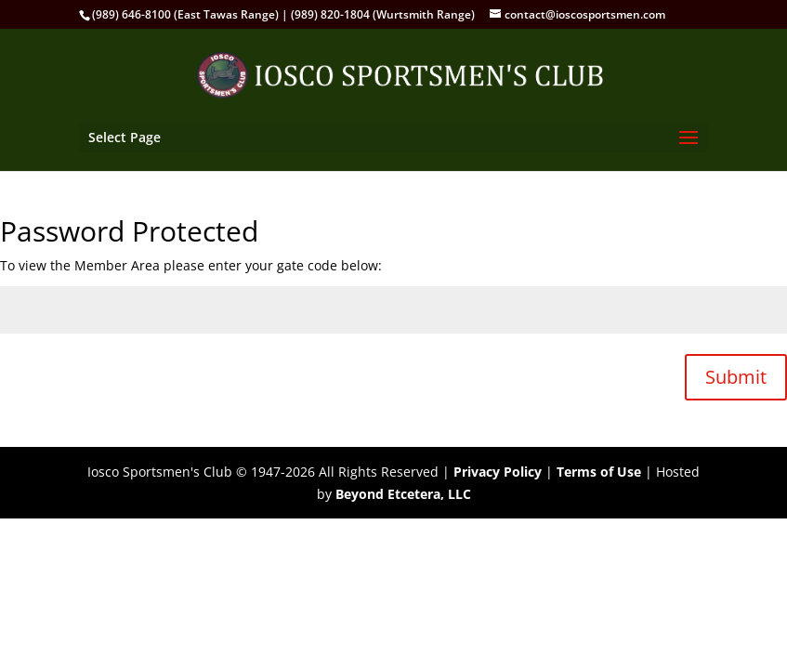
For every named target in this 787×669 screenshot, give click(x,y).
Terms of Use (599, 471)
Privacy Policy (497, 471)
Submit (736, 376)
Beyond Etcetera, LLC (403, 494)
